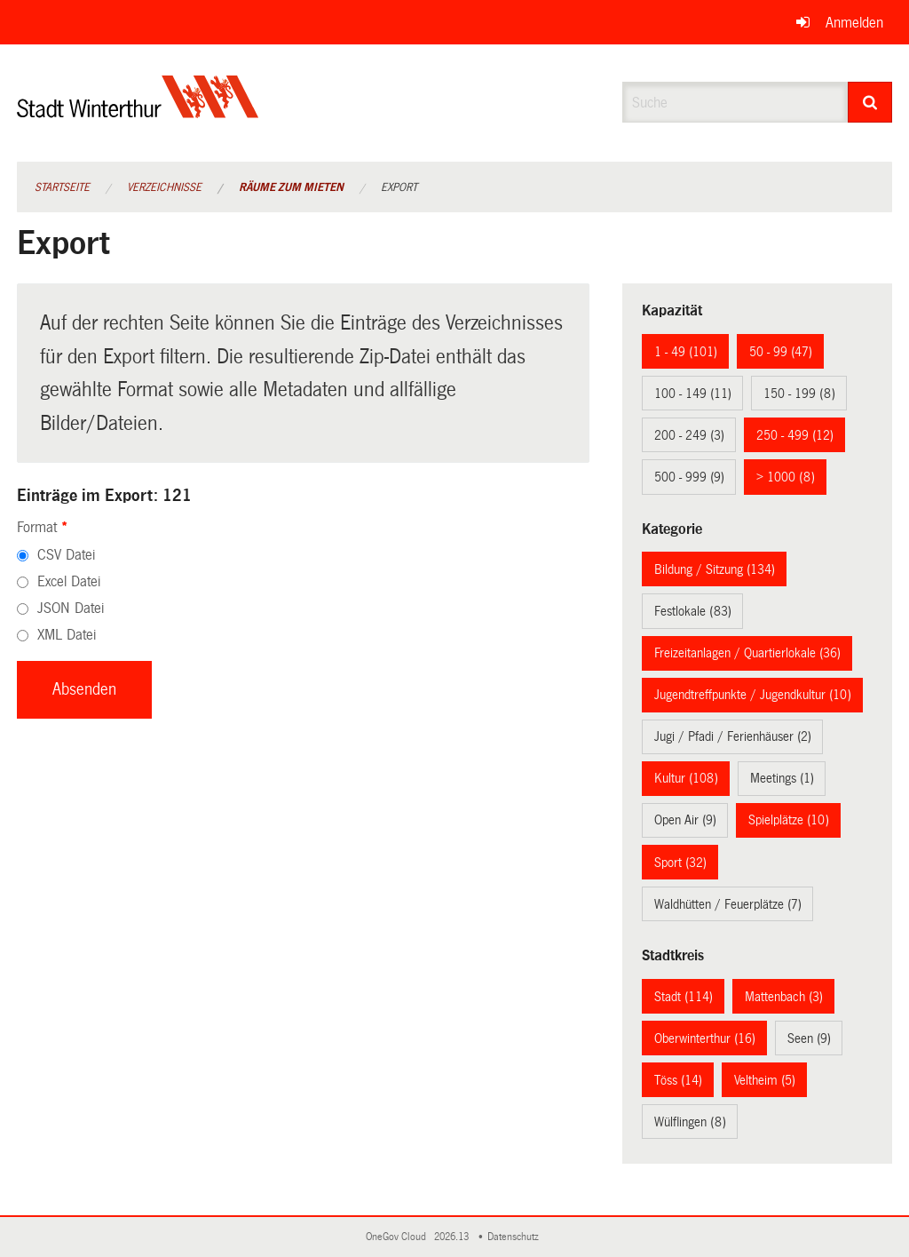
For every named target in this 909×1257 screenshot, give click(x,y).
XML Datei (66, 634)
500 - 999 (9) (689, 477)
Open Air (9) (685, 820)
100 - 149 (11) (692, 393)
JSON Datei (70, 608)
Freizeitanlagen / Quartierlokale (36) (747, 653)
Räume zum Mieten (291, 187)
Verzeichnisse (164, 187)
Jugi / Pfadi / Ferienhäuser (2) (732, 736)
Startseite (62, 187)
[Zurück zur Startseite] (138, 111)
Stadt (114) (683, 997)
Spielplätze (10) (788, 820)
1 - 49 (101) (685, 352)
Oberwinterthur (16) (704, 1038)
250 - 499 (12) (795, 435)
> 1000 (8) (785, 477)
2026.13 (452, 1237)
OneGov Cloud (398, 1237)
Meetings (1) (782, 778)
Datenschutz (515, 1237)
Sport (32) (680, 862)
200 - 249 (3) (689, 435)
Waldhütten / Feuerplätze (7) (728, 904)
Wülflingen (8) (690, 1122)
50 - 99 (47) (780, 352)
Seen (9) (809, 1038)
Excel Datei (68, 581)
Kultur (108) (686, 778)
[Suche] (870, 102)
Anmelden (854, 22)
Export (399, 187)
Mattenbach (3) (784, 997)
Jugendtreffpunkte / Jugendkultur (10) (752, 695)
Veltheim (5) (764, 1080)
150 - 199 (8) (799, 393)
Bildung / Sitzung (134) (714, 569)
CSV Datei (66, 554)
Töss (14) (678, 1080)
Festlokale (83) (692, 611)
